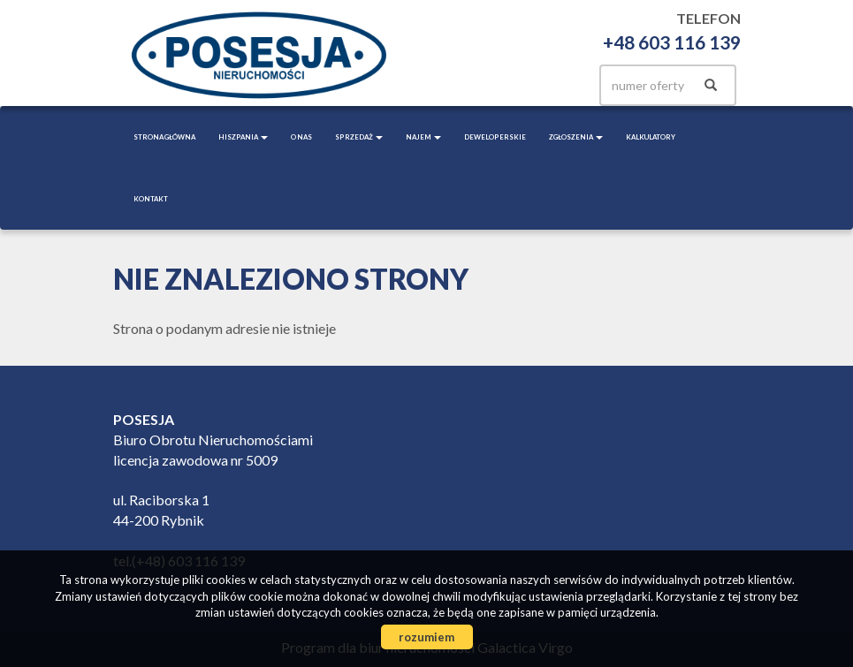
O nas (301, 137)
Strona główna (164, 137)
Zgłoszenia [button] (576, 137)
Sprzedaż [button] (359, 137)
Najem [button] (423, 137)
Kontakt (150, 198)
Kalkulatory (650, 137)
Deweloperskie (495, 137)
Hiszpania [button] (243, 137)
